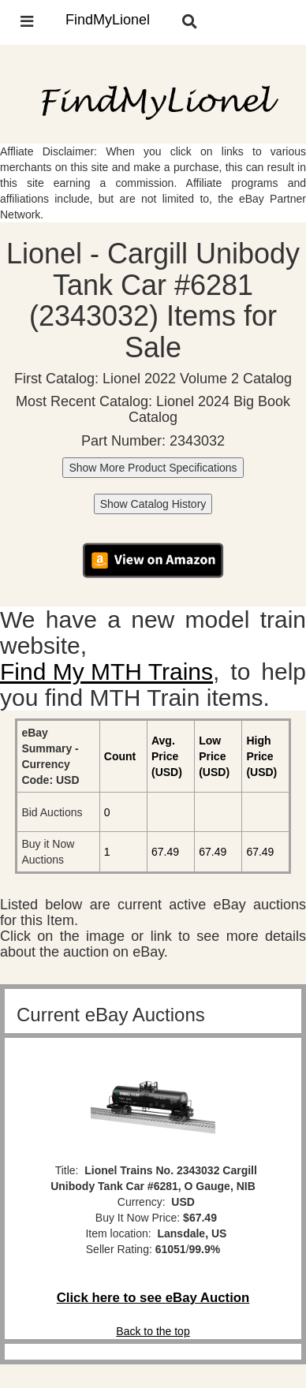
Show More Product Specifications (153, 467)
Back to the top (152, 1331)
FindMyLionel (107, 20)
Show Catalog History (153, 504)
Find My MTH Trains (106, 672)
